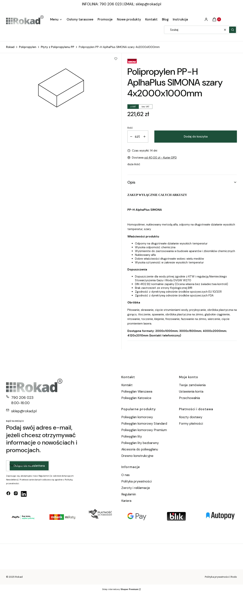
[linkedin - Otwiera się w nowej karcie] (24, 494)
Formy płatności (191, 423)
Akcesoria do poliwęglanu (139, 449)
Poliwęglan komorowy (137, 417)
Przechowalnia (189, 398)
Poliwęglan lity (131, 436)
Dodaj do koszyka (195, 136)
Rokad (10, 47)
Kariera (126, 501)
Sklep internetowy (120, 589)
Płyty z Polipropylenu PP (57, 47)
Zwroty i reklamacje (135, 488)
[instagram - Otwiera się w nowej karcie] (15, 494)
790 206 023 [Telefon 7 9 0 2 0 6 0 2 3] (22, 397)
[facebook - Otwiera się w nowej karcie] (8, 494)
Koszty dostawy (190, 417)
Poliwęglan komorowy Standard (144, 423)
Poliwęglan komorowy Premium (144, 430)
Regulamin (128, 494)
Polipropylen (27, 47)
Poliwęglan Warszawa (136, 391)
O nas (125, 475)
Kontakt (127, 385)
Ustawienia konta (191, 391)
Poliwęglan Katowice (136, 398)
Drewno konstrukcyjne (137, 456)
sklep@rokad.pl (148, 4)
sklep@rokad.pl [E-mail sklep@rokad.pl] (24, 411)
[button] (232, 30)
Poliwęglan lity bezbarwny (140, 443)
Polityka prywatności (136, 481)
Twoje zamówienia (192, 385)
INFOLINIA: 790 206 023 (102, 4)
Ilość (130, 127)
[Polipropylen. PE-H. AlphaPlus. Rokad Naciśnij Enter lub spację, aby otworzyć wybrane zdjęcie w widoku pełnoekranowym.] (60, 88)
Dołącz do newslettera (29, 466)
